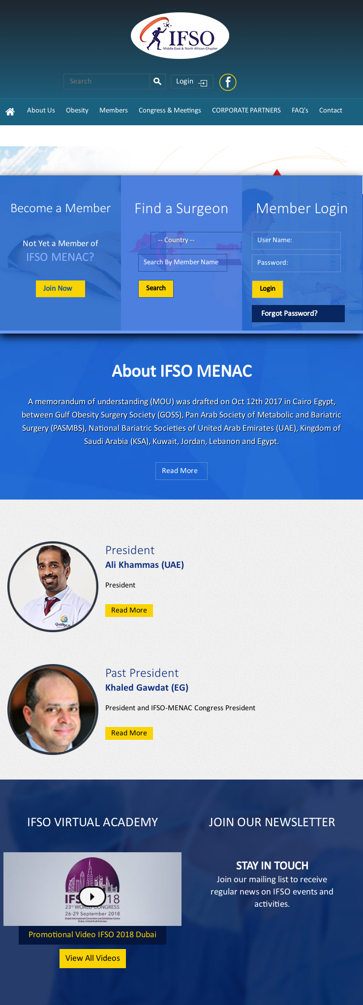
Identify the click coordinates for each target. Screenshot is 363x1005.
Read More (180, 471)
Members (113, 110)
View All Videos (92, 958)
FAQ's (300, 110)
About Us (41, 110)
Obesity (77, 110)
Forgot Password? (289, 314)
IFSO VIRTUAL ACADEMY (92, 823)
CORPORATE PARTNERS (246, 110)
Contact (330, 110)
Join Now (57, 289)
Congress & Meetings (170, 110)
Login (184, 81)
